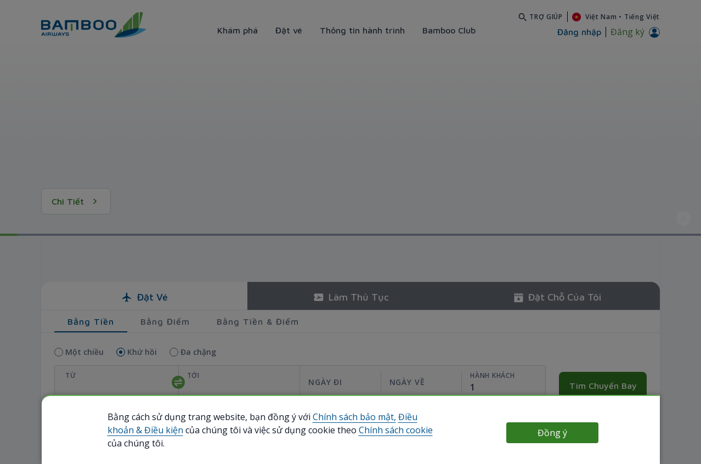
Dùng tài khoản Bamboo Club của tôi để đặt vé (177, 425)
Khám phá (237, 30)
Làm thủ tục (351, 297)
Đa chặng (198, 352)
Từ (70, 375)
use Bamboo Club (66, 425)
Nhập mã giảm (585, 412)
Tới (193, 375)
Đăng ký (627, 32)
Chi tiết (76, 201)
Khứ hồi (142, 352)
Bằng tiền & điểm (258, 321)
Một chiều (84, 352)
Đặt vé (288, 30)
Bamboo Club (449, 30)
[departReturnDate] (380, 382)
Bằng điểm (165, 321)
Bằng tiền (90, 321)
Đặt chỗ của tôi (557, 297)
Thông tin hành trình (362, 30)
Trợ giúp (546, 16)
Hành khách (492, 375)
